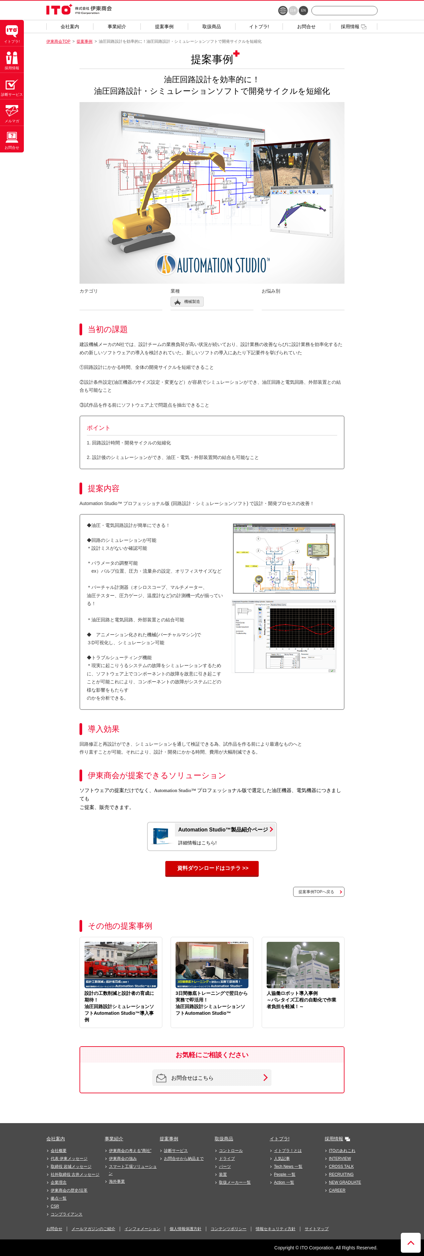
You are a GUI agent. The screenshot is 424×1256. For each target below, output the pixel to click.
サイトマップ (317, 1229)
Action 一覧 (284, 1182)
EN (303, 10)
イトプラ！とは (288, 1150)
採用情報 (334, 1138)
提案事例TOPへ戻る (316, 891)
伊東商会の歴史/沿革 (69, 1190)
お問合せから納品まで (184, 1158)
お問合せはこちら (185, 1078)
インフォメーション (142, 1229)
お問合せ (54, 1229)
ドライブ (227, 1158)
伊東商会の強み (123, 1158)
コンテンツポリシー (228, 1229)
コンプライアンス (66, 1214)
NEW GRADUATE (345, 1182)
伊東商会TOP (58, 41)
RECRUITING (341, 1174)
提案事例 (84, 41)
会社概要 (59, 1150)
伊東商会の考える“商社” (130, 1150)
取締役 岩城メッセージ (71, 1166)
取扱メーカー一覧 (235, 1182)
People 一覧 (284, 1174)
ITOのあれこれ (342, 1150)
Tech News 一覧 (288, 1166)
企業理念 (59, 1182)
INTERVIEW (340, 1158)
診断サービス (176, 1150)
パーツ (225, 1166)
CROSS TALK (341, 1166)
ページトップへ (411, 1243)
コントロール (231, 1150)
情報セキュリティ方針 (275, 1229)
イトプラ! (280, 1138)
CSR (55, 1206)
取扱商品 (224, 1138)
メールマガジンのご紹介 (93, 1229)
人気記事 (282, 1158)
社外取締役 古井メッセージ (75, 1174)
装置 (223, 1174)
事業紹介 (114, 1138)
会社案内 (55, 1138)
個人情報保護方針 (185, 1229)
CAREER (337, 1190)
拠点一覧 (59, 1198)
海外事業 (117, 1181)
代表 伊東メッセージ (69, 1158)
